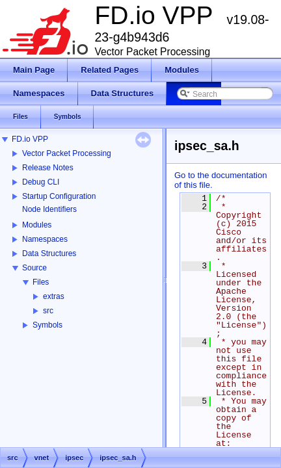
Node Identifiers (49, 209)
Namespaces (45, 239)
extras (53, 296)
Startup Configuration (59, 196)
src (48, 310)
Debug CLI (40, 182)
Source (34, 267)
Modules (36, 224)
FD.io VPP (30, 139)
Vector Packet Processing (66, 153)
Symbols (47, 325)
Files (41, 282)
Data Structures (49, 253)
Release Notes (48, 167)
